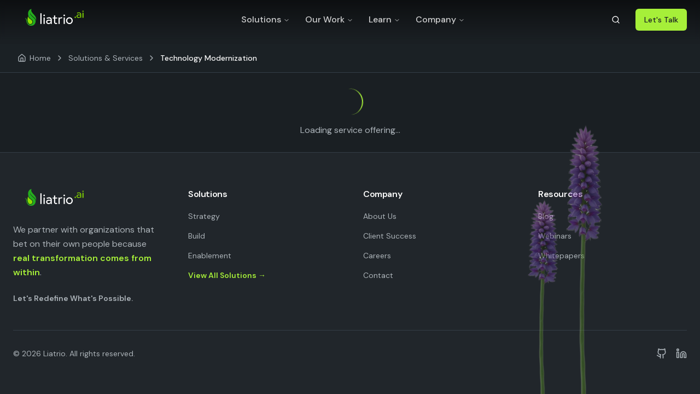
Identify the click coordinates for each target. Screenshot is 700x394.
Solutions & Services (105, 58)
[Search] (616, 20)
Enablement (209, 255)
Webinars (554, 236)
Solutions (265, 19)
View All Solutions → (227, 275)
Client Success (389, 236)
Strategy (204, 216)
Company (440, 19)
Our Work (329, 19)
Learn (384, 19)
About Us (379, 216)
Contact (378, 275)
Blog (545, 216)
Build (196, 236)
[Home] (34, 58)
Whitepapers (561, 255)
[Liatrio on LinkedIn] (681, 353)
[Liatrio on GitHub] (661, 353)
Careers (377, 255)
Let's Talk (661, 20)
